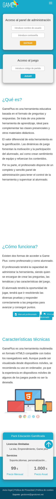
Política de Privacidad (24, 490)
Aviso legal (8, 490)
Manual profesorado (27, 314)
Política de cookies (45, 490)
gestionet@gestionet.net (32, 494)
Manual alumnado (47, 316)
